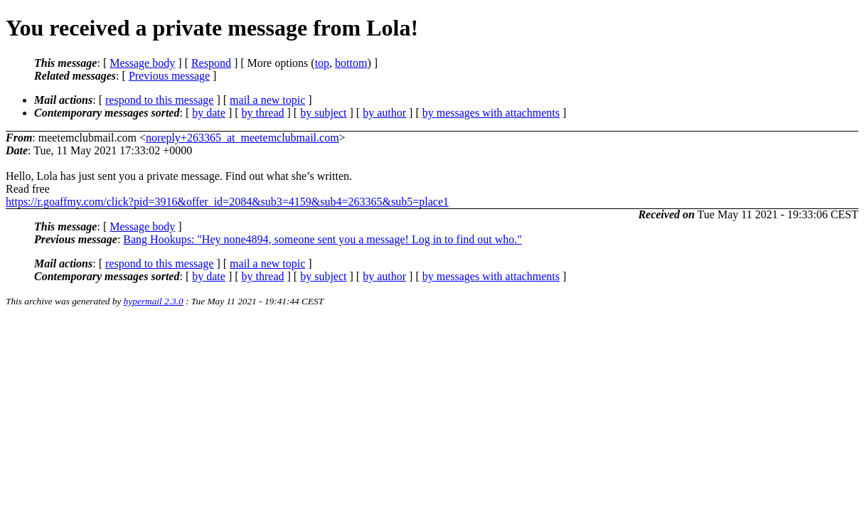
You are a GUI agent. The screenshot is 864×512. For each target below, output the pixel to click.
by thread (263, 113)
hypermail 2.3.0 (153, 301)
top (322, 63)
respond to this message (159, 100)
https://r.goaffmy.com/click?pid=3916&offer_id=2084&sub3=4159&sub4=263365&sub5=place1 (227, 202)
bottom (351, 63)
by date (208, 113)
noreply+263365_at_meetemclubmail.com (242, 138)
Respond (211, 63)
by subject (323, 113)
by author (384, 113)
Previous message (169, 76)
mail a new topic (267, 100)
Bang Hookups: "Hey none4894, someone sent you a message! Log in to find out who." (322, 239)
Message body (142, 63)
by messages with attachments (491, 113)
